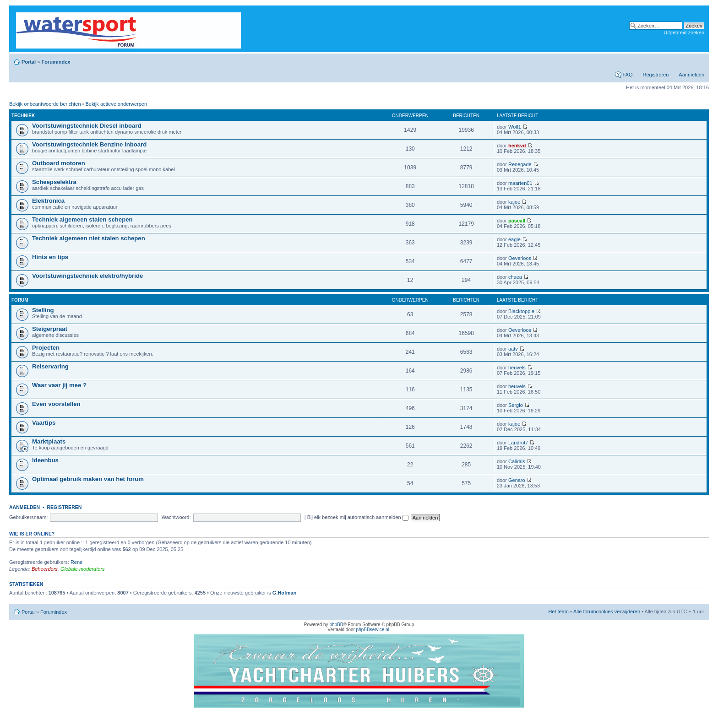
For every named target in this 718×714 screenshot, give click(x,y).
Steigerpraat (49, 328)
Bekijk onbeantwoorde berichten (45, 104)
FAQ (627, 74)
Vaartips (43, 422)
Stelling (43, 310)
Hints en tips (50, 257)
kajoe (514, 202)
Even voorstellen (56, 403)
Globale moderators (82, 569)
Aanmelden (691, 74)
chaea (515, 277)
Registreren (655, 74)
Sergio (515, 405)
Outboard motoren (58, 163)
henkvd (517, 145)
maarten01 (520, 183)
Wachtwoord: (176, 517)
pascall (516, 220)
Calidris (516, 461)
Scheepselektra (54, 181)
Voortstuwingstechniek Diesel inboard (86, 125)
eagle (514, 239)
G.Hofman (284, 592)
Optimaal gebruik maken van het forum (88, 479)
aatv (513, 349)
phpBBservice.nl (372, 629)
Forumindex (55, 62)
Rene (76, 562)
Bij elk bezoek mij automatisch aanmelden (357, 517)
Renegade (520, 164)
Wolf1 (514, 127)
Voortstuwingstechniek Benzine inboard (89, 144)
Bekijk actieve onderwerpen (116, 104)
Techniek (23, 115)
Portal (29, 62)
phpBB (336, 624)
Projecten (46, 347)
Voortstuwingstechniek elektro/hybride (87, 275)
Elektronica (48, 200)
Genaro (516, 480)
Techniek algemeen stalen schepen (82, 219)
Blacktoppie (521, 311)
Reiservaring (50, 366)
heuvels (517, 367)
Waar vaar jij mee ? (59, 385)
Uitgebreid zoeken (684, 32)
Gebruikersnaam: (28, 517)
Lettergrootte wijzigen (697, 60)
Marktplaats (48, 441)
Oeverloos (519, 258)
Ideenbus (45, 460)
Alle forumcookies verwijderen (606, 611)
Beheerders (45, 569)
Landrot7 (518, 442)
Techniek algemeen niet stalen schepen (88, 238)
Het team (558, 611)
